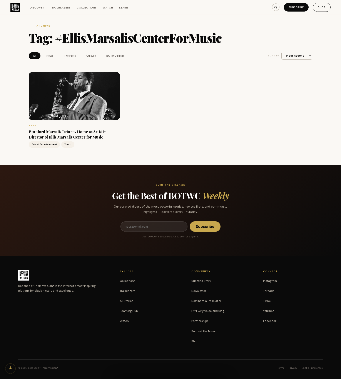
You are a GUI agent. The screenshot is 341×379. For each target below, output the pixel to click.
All (34, 56)
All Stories (126, 301)
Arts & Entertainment (44, 144)
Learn (123, 7)
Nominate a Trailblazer (206, 301)
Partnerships (200, 321)
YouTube (268, 311)
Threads (268, 291)
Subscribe (296, 7)
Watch (108, 7)
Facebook (270, 321)
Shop (322, 7)
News (50, 56)
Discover (37, 7)
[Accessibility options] (10, 368)
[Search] (275, 7)
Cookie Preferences (312, 367)
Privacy (293, 367)
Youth (67, 144)
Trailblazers (60, 7)
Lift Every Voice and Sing (207, 311)
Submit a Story (201, 281)
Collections (87, 7)
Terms (280, 367)
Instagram (270, 281)
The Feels (70, 56)
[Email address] (153, 226)
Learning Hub (129, 311)
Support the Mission (204, 331)
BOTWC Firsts (115, 56)
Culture (91, 56)
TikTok (267, 301)
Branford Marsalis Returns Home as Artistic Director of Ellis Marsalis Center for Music (67, 134)
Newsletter (198, 291)
